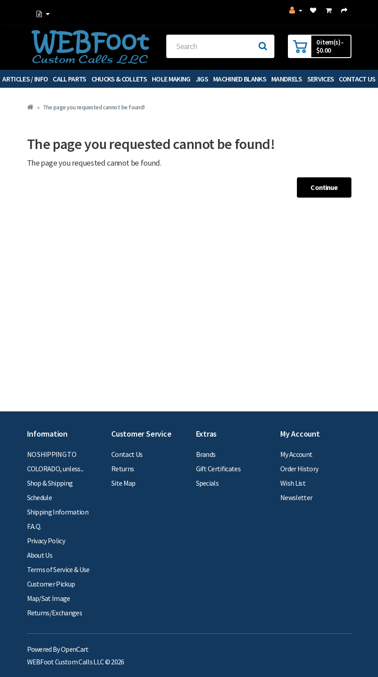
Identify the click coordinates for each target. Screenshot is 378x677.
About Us (40, 555)
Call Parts (69, 78)
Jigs (202, 78)
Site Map (123, 482)
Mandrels (286, 78)
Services (320, 78)
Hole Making (171, 78)
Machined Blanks (239, 78)
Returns (122, 468)
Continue (323, 187)
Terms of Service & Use (58, 569)
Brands (206, 454)
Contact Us (126, 454)
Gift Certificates (218, 468)
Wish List (292, 482)
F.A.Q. (34, 526)
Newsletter (296, 497)
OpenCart (75, 649)
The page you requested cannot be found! (94, 107)
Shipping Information (58, 511)
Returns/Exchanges (54, 612)
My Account (296, 454)
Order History (299, 468)
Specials (207, 482)
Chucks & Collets (119, 78)
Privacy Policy (46, 540)
